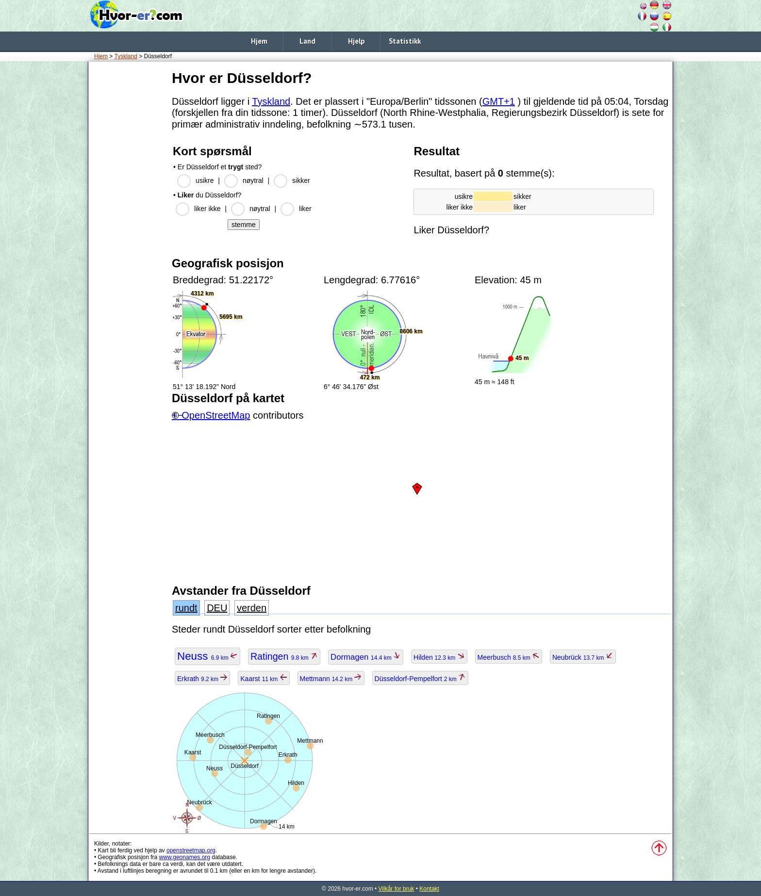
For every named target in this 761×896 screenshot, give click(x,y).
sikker (301, 180)
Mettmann (331, 679)
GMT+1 (498, 101)
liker (305, 208)
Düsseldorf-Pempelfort (420, 679)
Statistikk (405, 41)
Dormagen (366, 657)
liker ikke (207, 208)
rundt (186, 608)
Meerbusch (509, 657)
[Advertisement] (128, 212)
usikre (205, 180)
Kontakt (429, 888)
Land (307, 41)
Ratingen (284, 656)
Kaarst (263, 679)
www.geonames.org (184, 857)
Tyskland (125, 56)
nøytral (253, 180)
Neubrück (582, 657)
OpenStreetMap (216, 415)
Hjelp (356, 41)
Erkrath (202, 679)
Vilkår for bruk (396, 888)
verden (251, 608)
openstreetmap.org (190, 850)
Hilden (439, 657)
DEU (217, 608)
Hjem (259, 41)
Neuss (207, 656)
